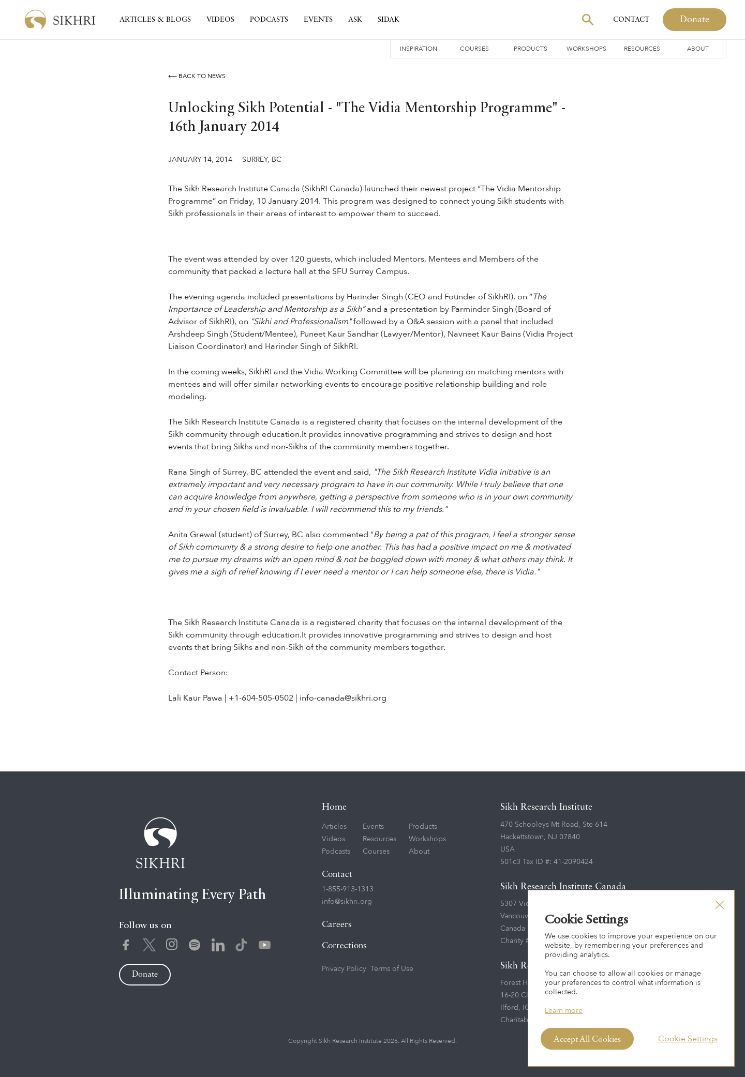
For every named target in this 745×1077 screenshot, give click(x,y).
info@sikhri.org (347, 901)
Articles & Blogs (155, 19)
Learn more (564, 1010)
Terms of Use (391, 969)
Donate (694, 19)
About (698, 48)
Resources (642, 48)
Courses (474, 48)
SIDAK (388, 19)
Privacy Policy (344, 969)
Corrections (344, 946)
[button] (720, 905)
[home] (60, 20)
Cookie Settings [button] (688, 1039)
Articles (334, 826)
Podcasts (269, 19)
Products (530, 48)
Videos (220, 19)
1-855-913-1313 (348, 889)
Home (334, 807)
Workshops (586, 48)
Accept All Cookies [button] (587, 1040)
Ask (355, 19)
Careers (337, 924)
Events (318, 19)
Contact (631, 19)
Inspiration (418, 48)
